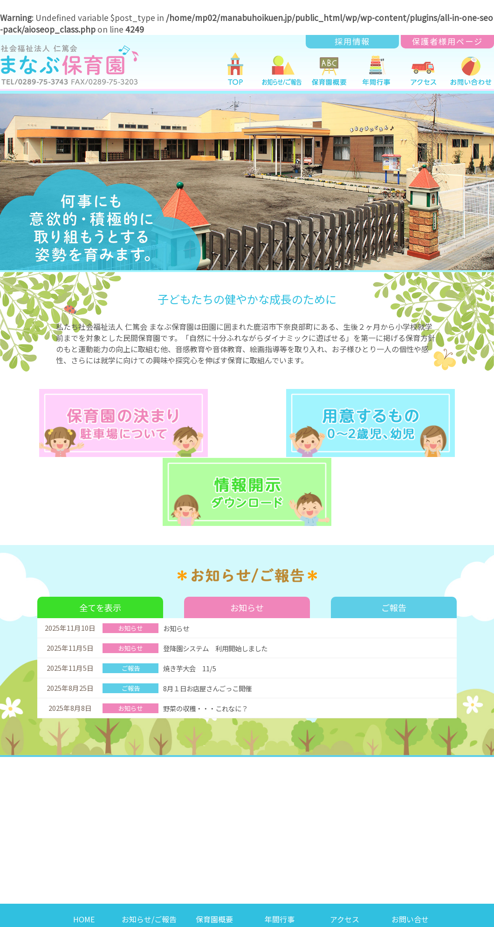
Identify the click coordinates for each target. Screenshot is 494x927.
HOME (84, 841)
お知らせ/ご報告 (149, 841)
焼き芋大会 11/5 (194, 591)
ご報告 (394, 530)
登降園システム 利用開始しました (219, 571)
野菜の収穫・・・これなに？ (208, 631)
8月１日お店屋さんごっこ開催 (210, 611)
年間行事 (280, 841)
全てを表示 (100, 530)
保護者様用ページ (447, 41)
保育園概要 (214, 841)
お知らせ (247, 530)
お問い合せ (410, 841)
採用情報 (352, 41)
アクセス (344, 841)
